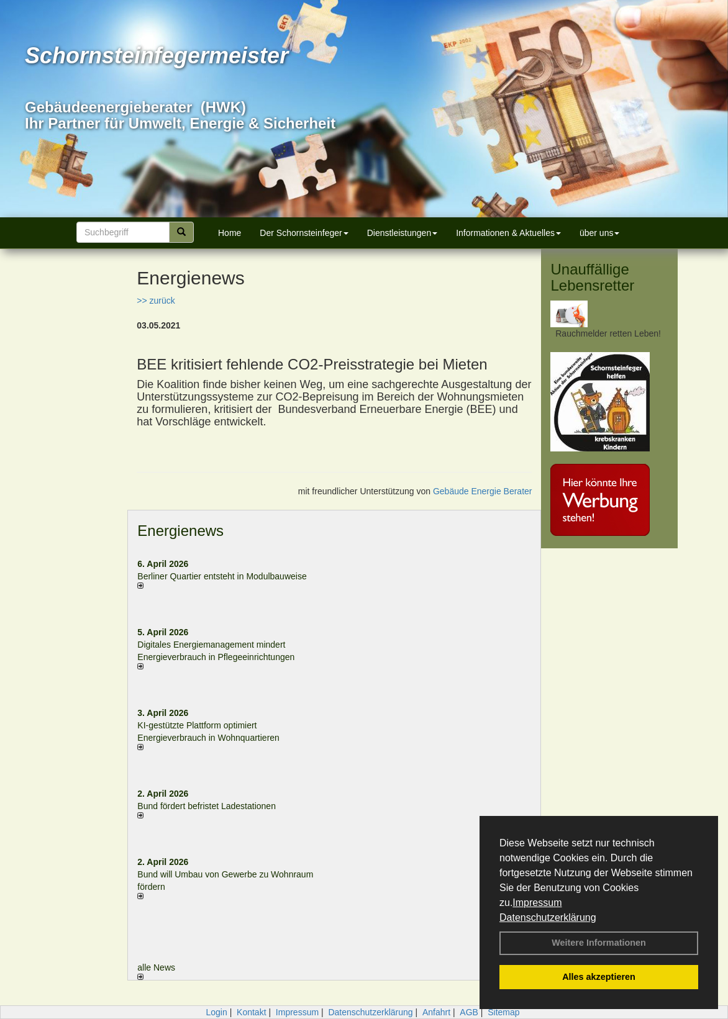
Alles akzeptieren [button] (598, 977)
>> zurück (156, 301)
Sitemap (503, 1012)
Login (216, 1012)
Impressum (537, 902)
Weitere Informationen (599, 943)
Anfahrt (436, 1012)
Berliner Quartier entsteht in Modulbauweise (221, 576)
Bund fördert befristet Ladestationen (206, 806)
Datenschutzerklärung (547, 917)
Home (229, 233)
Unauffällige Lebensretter (592, 277)
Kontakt (251, 1012)
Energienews (180, 530)
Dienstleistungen (402, 233)
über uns (599, 233)
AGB (469, 1012)
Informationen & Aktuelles (508, 233)
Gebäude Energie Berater (482, 491)
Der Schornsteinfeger (304, 233)
